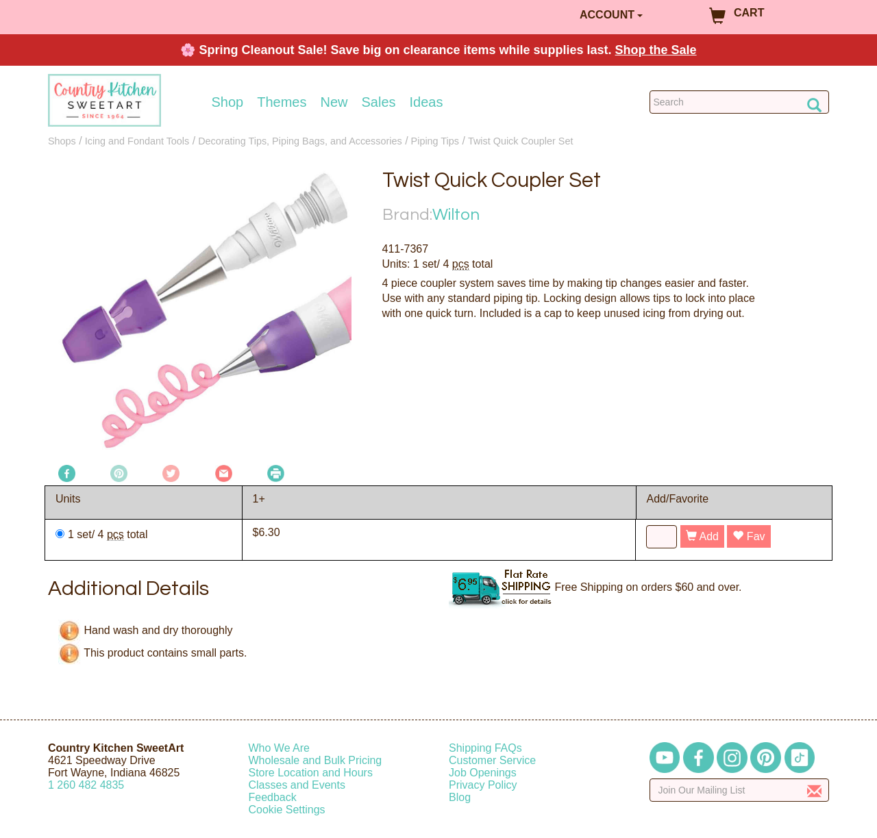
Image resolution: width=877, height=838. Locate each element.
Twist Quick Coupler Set (520, 141)
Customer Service (492, 760)
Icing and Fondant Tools (137, 141)
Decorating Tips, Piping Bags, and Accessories (300, 141)
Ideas (426, 102)
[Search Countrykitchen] (740, 102)
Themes (281, 102)
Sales (379, 102)
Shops (62, 141)
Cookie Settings (287, 809)
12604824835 (86, 785)
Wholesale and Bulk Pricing (315, 760)
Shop (228, 102)
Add (702, 536)
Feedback (273, 797)
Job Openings (483, 772)
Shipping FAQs (485, 748)
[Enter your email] (740, 790)
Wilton (456, 214)
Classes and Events (297, 785)
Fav (748, 536)
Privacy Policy (483, 785)
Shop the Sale (656, 50)
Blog (460, 797)
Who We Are (279, 748)
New (333, 102)
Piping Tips (435, 141)
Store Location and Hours (311, 772)
